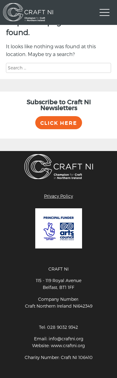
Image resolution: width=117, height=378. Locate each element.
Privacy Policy (58, 196)
